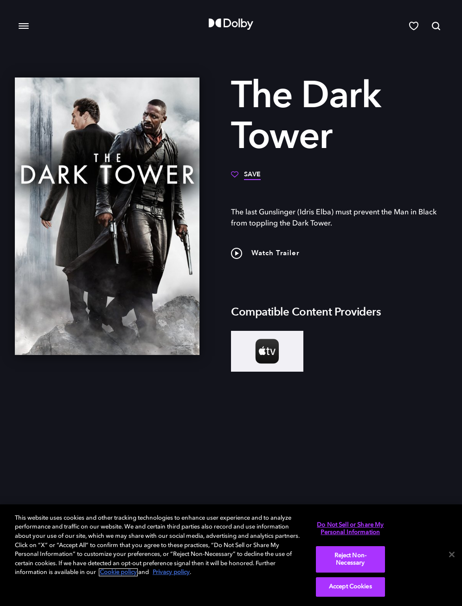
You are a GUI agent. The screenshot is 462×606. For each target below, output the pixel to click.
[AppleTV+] (267, 351)
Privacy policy (171, 572)
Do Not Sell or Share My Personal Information (350, 528)
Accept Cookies (350, 587)
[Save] (246, 177)
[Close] (452, 554)
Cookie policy (118, 572)
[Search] (436, 26)
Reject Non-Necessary (350, 559)
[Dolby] (231, 24)
